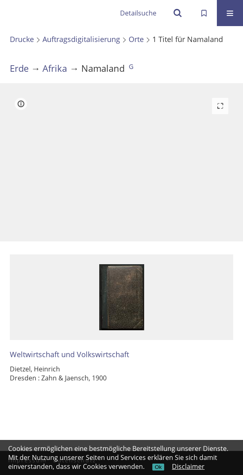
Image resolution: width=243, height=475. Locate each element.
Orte (136, 39)
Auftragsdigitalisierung (81, 39)
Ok (158, 467)
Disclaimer (188, 466)
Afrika (54, 68)
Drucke (22, 39)
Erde (19, 68)
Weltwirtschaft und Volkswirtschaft (69, 354)
